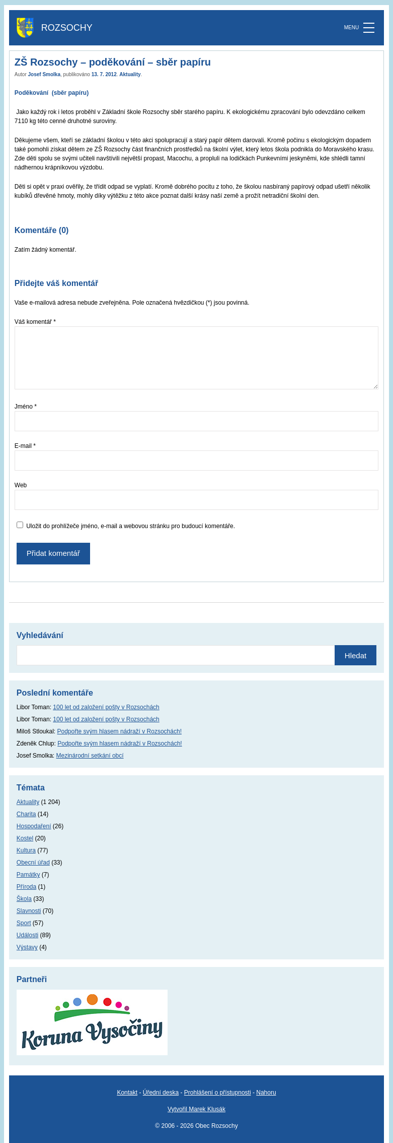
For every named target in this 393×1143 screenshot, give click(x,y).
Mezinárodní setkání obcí (90, 755)
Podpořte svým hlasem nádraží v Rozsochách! (119, 731)
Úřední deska (161, 1092)
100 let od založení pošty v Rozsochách (106, 707)
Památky (28, 874)
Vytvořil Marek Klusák (196, 1109)
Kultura (26, 850)
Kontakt (127, 1092)
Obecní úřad (33, 862)
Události (27, 935)
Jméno (26, 406)
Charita (26, 814)
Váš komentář (35, 321)
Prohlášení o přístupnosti (217, 1092)
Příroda (26, 886)
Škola (24, 898)
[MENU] (369, 28)
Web (21, 485)
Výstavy (27, 947)
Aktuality (129, 74)
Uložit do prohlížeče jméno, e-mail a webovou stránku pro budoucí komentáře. (130, 526)
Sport (24, 923)
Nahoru (266, 1092)
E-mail (25, 445)
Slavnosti (29, 911)
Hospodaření (34, 826)
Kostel (25, 838)
